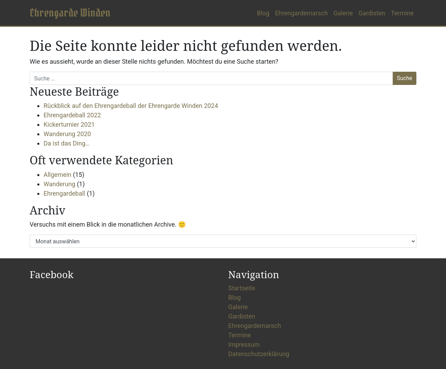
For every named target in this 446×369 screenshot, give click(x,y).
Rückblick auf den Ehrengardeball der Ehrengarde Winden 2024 (131, 105)
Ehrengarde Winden (70, 13)
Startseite (241, 288)
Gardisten (372, 13)
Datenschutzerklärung (258, 354)
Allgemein (57, 174)
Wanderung (59, 184)
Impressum (244, 344)
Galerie (343, 13)
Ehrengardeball (64, 193)
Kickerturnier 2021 (69, 124)
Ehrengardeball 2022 (72, 115)
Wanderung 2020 (67, 134)
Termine (402, 13)
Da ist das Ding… (67, 143)
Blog (263, 13)
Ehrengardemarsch (301, 13)
